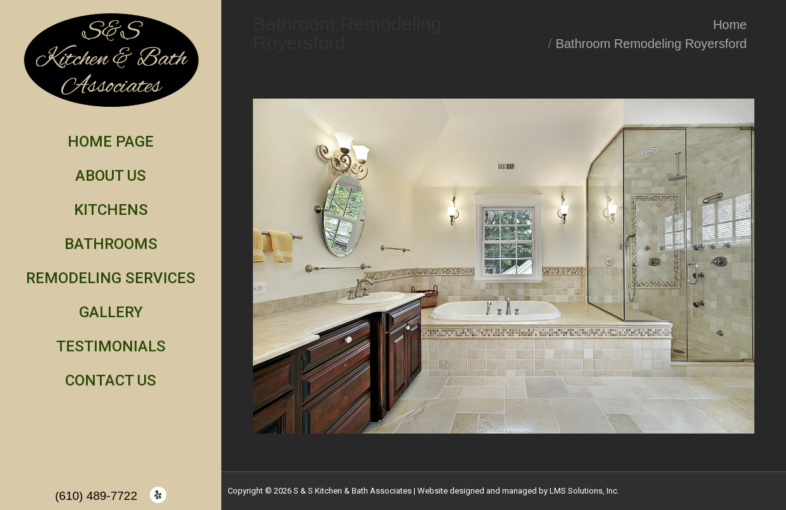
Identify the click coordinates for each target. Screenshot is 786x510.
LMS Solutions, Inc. (584, 490)
